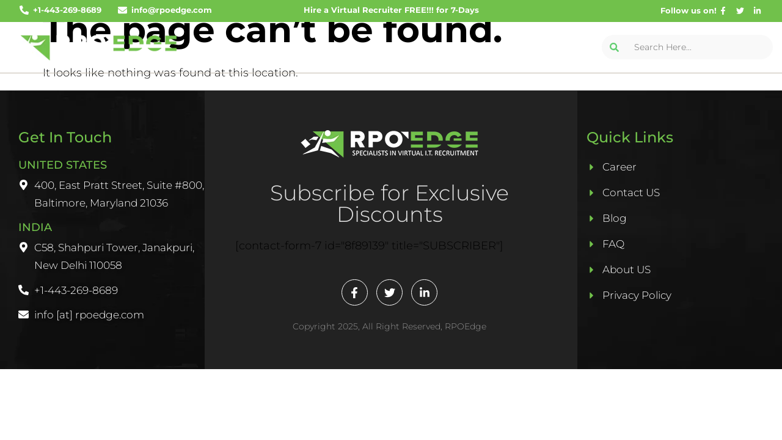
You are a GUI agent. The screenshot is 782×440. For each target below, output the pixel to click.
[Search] (614, 47)
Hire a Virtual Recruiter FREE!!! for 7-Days (391, 10)
